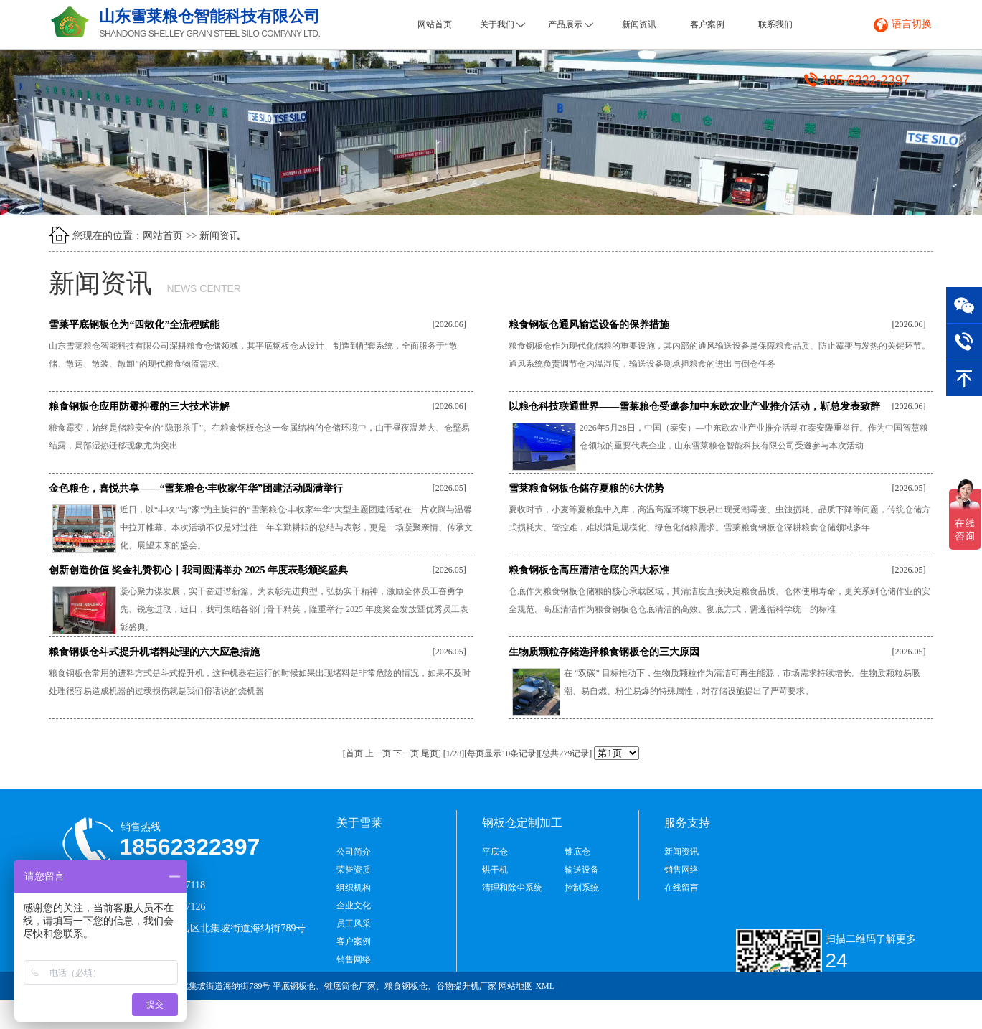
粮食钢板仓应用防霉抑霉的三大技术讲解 (139, 406)
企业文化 (353, 906)
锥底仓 (577, 852)
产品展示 (570, 24)
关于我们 (502, 24)
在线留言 (681, 888)
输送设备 (582, 870)
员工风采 (353, 923)
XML (544, 986)
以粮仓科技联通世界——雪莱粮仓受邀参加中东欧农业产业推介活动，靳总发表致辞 (694, 406)
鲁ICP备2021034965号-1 (877, 1015)
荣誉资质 (353, 870)
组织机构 (353, 888)
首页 (354, 753)
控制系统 (582, 888)
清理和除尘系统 (512, 888)
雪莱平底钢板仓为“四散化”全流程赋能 (134, 324)
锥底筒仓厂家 (350, 986)
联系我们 (775, 24)
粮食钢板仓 (406, 986)
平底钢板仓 (294, 986)
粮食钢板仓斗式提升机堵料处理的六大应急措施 (154, 652)
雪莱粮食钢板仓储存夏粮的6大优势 (586, 488)
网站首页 (434, 24)
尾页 (429, 753)
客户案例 (707, 24)
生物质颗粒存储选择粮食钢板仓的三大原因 (604, 652)
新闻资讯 (639, 24)
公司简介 (353, 852)
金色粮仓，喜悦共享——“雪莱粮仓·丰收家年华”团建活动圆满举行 (196, 488)
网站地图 (516, 986)
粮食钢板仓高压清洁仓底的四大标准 (589, 570)
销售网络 (353, 959)
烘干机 (495, 870)
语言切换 (912, 24)
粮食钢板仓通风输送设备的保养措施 (589, 324)
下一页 (406, 753)
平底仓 (495, 852)
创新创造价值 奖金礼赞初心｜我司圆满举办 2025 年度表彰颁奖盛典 (198, 570)
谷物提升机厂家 (466, 986)
